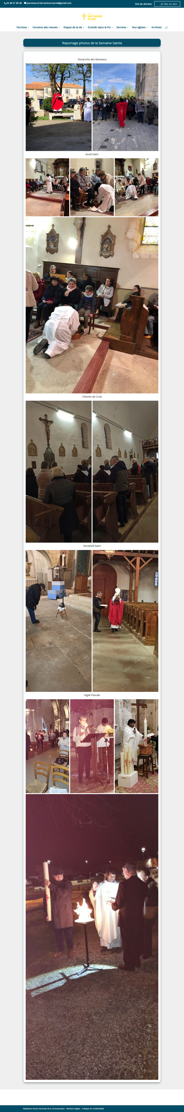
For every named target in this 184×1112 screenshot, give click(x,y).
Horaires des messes (45, 27)
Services (121, 27)
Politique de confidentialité (93, 1108)
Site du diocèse (143, 4)
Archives (156, 27)
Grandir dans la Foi (99, 27)
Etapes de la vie (73, 27)
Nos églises (139, 27)
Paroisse (21, 27)
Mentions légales (73, 1108)
